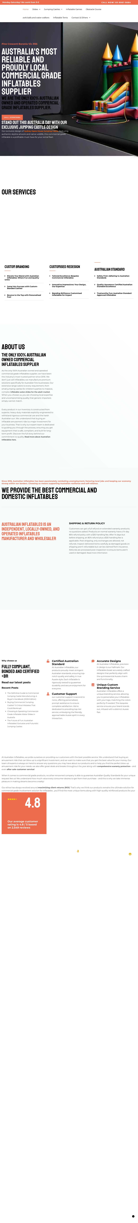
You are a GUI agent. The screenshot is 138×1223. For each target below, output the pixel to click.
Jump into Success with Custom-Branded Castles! (23, 290)
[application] (39, 9)
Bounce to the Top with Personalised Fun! (18, 299)
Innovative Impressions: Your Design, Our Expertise (66, 289)
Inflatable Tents (60, 17)
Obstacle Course (93, 9)
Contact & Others (81, 18)
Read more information (98, 556)
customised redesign (68, 270)
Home (26, 9)
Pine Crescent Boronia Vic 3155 (21, 43)
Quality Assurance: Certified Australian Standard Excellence (112, 289)
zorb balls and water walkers (36, 17)
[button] (116, 2)
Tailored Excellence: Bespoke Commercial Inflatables (66, 280)
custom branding (19, 270)
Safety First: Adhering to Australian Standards (114, 280)
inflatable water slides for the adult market (31, 395)
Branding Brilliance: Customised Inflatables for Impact (68, 297)
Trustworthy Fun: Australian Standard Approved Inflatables (112, 297)
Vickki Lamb (73, 896)
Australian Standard (112, 272)
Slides (36, 9)
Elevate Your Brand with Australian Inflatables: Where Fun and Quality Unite (23, 281)
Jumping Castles (53, 9)
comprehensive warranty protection (115, 772)
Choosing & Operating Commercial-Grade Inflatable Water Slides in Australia (21, 720)
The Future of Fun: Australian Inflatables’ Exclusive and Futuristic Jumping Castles (24, 729)
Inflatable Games (74, 9)
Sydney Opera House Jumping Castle (42, 131)
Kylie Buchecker (75, 867)
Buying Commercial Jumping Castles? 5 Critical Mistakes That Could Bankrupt (22, 711)
